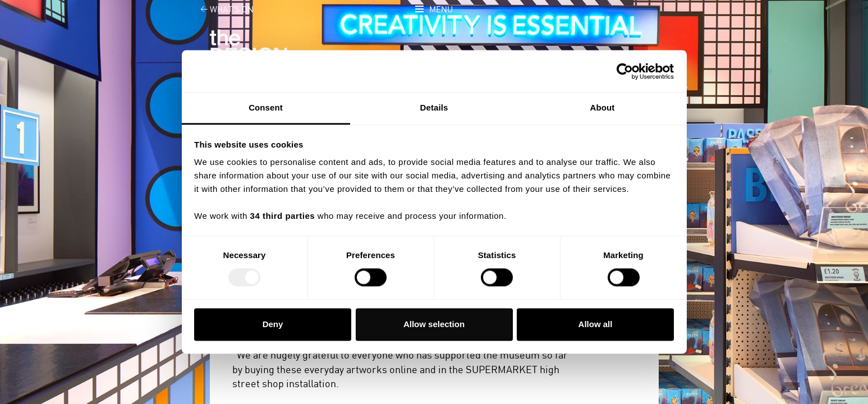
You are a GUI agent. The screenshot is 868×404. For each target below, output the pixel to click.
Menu (441, 10)
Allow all (595, 324)
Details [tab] (434, 107)
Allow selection (434, 324)
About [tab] (602, 107)
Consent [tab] (266, 107)
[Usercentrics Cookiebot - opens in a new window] (625, 71)
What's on (220, 10)
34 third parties (282, 216)
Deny (273, 324)
